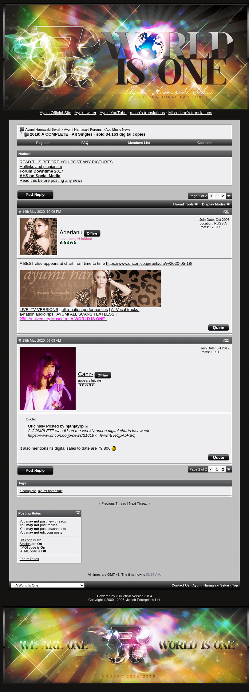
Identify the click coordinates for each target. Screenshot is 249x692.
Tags (22, 483)
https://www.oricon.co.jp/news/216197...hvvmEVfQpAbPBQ (82, 435)
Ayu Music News (117, 129)
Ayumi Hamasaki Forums (83, 129)
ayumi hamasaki (50, 491)
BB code (26, 540)
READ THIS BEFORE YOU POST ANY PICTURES (66, 162)
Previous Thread (113, 503)
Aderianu (71, 232)
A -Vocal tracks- (125, 309)
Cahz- (85, 374)
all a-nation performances (84, 309)
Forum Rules (29, 559)
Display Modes (214, 204)
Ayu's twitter (85, 112)
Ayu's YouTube (113, 112)
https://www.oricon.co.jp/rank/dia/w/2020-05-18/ (149, 263)
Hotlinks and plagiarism (41, 166)
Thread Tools (183, 204)
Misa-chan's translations (190, 112)
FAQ (85, 143)
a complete (28, 491)
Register (43, 143)
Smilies (25, 544)
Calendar (204, 143)
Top (235, 585)
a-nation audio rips (36, 314)
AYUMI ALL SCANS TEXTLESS (86, 314)
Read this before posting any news (51, 180)
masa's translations (147, 112)
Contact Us (180, 585)
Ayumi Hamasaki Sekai (42, 129)
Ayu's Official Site (55, 112)
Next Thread (138, 503)
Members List (139, 143)
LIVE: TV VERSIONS (39, 309)
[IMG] (24, 547)
